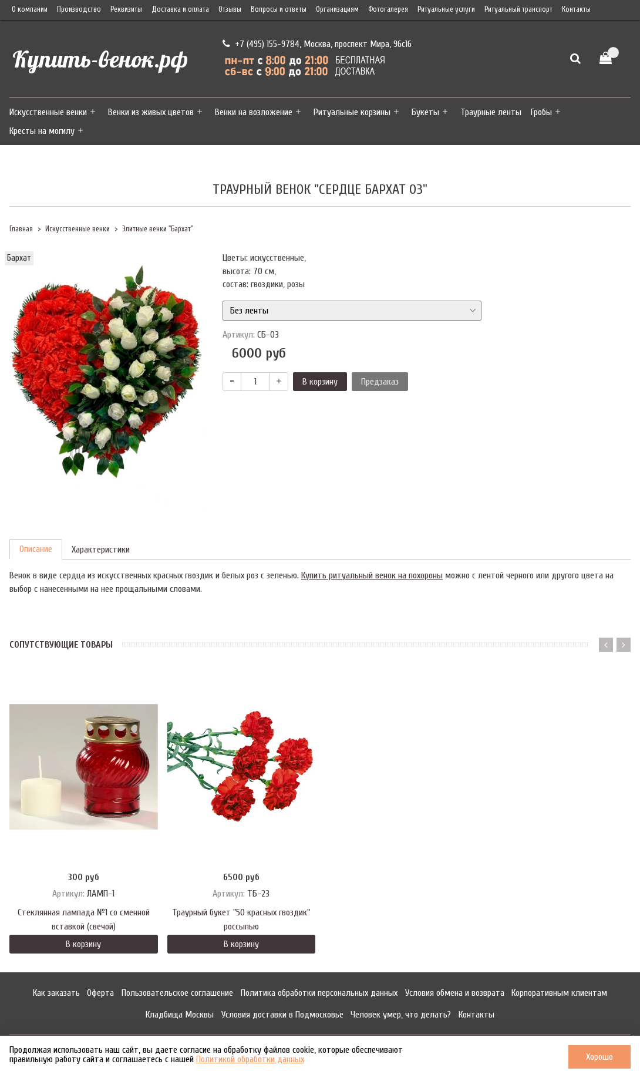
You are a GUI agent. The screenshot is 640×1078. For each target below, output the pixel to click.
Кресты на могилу (42, 131)
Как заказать (56, 993)
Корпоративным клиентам (559, 993)
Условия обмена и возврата (454, 993)
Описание (35, 549)
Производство (79, 9)
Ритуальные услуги (446, 9)
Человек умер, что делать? (401, 1014)
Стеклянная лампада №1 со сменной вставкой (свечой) (84, 919)
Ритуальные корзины (352, 112)
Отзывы (229, 9)
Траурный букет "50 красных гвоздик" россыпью (241, 919)
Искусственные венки (48, 112)
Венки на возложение (253, 112)
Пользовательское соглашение (177, 993)
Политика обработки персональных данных (319, 993)
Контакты (576, 9)
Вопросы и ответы (278, 9)
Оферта (100, 993)
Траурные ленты (490, 112)
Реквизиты (126, 9)
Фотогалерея (388, 9)
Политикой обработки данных (250, 1059)
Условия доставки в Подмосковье (282, 1014)
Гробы (541, 112)
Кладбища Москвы (180, 1014)
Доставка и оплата (180, 9)
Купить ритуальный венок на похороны (372, 575)
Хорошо (599, 1057)
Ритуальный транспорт (518, 9)
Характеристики (101, 549)
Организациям (337, 9)
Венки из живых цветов (151, 112)
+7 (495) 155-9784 (266, 44)
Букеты (425, 112)
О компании (30, 9)
